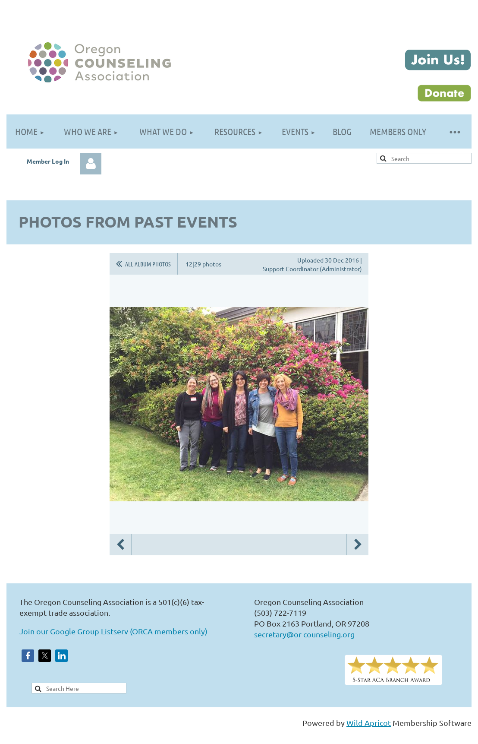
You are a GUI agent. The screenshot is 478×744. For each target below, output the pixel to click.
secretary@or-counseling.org (304, 634)
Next (357, 544)
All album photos (148, 264)
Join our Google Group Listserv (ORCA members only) (113, 631)
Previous (120, 544)
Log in (90, 163)
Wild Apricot (368, 722)
